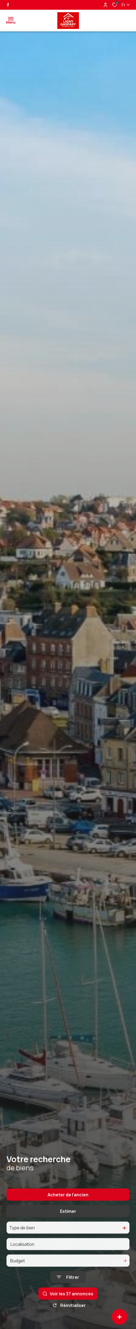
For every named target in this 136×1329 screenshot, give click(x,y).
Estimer (68, 1225)
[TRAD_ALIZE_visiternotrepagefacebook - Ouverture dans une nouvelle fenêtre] (8, 5)
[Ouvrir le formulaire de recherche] (68, 1291)
